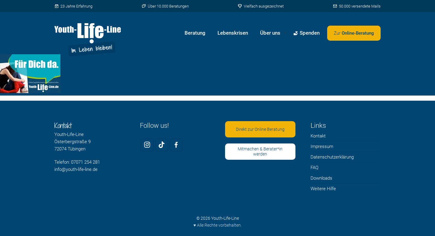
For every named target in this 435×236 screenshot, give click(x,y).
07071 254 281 (85, 162)
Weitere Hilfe (323, 188)
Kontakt (318, 136)
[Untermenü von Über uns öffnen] (284, 33)
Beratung (195, 33)
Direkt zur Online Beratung (260, 129)
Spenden (306, 33)
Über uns (270, 33)
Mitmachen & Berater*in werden (260, 151)
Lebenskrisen (233, 33)
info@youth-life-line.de (76, 169)
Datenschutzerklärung (332, 157)
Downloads (321, 178)
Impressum (322, 146)
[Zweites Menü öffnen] (354, 33)
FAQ (314, 167)
